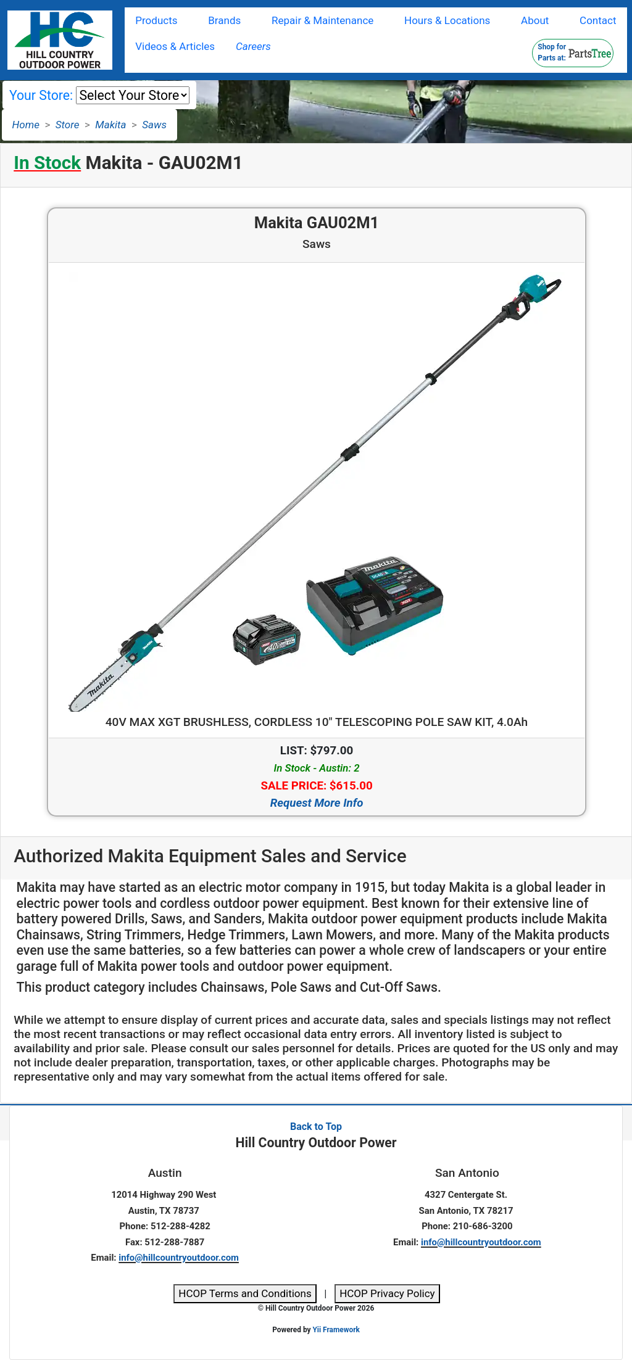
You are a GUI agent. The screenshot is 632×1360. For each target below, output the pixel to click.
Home (26, 124)
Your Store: (41, 95)
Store (68, 124)
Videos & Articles (175, 46)
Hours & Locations (447, 20)
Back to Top (316, 1126)
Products (156, 20)
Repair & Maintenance (322, 20)
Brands (224, 20)
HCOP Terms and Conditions (244, 1293)
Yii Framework (335, 1329)
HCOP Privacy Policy (387, 1293)
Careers (253, 46)
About (535, 20)
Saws (154, 124)
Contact (598, 20)
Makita (110, 124)
